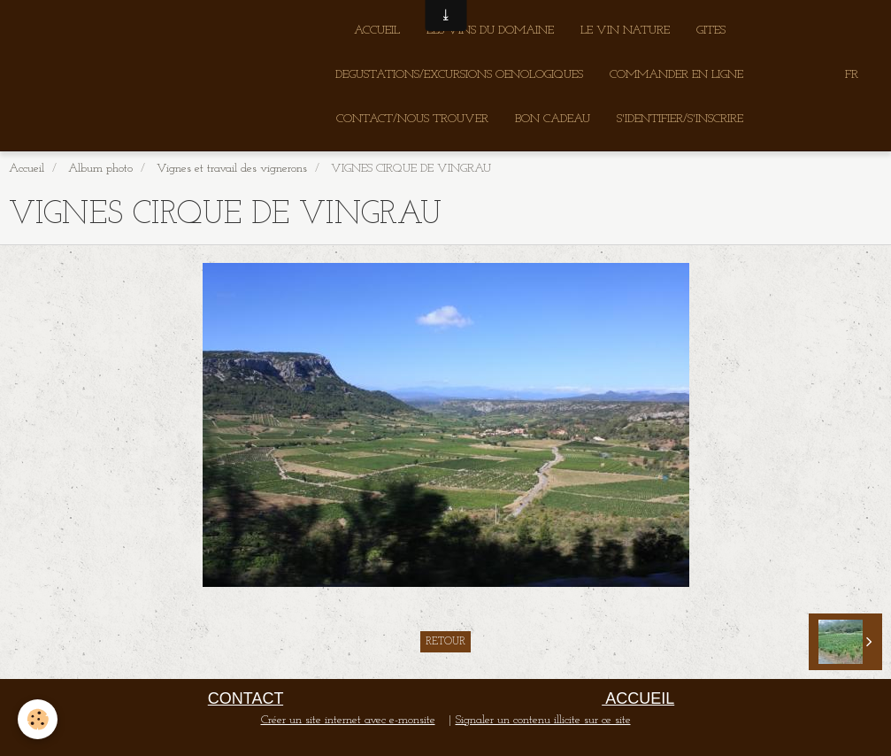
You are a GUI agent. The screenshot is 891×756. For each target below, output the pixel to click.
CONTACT (245, 698)
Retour (445, 641)
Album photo (100, 168)
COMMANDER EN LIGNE (676, 74)
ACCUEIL (377, 30)
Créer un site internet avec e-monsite (348, 720)
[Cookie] (38, 719)
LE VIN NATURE (625, 30)
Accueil (26, 168)
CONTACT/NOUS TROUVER (412, 119)
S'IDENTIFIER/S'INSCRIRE (680, 119)
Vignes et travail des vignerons (232, 168)
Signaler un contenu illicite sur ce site (543, 720)
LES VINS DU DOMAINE (490, 30)
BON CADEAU (552, 119)
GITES (711, 30)
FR (851, 74)
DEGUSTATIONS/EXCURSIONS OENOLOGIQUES (459, 74)
